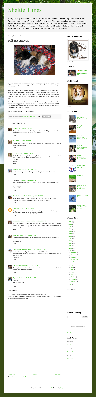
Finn (14, 128)
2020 (70, 231)
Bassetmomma (17, 265)
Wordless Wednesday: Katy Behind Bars (82, 147)
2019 (70, 234)
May (72, 272)
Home (35, 374)
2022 (70, 226)
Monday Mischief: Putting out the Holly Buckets (82, 187)
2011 (70, 284)
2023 (70, 224)
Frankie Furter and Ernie (20, 196)
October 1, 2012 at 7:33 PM (35, 196)
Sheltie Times (25, 9)
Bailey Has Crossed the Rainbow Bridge (81, 157)
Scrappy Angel (17, 235)
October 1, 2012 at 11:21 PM (30, 235)
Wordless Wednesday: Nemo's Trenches (82, 137)
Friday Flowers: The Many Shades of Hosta (82, 207)
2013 (70, 248)
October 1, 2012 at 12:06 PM (24, 128)
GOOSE (15, 153)
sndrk (51, 388)
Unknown (16, 208)
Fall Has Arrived (74, 262)
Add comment (13, 290)
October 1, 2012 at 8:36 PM (38, 221)
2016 (70, 241)
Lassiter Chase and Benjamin (21, 221)
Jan (14, 141)
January (73, 281)
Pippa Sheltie (17, 278)
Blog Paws (70, 345)
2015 (70, 243)
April (72, 274)
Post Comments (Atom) (22, 377)
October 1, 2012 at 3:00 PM (25, 153)
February (73, 279)
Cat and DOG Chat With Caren (22, 249)
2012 (70, 250)
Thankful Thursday (72, 352)
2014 (70, 246)
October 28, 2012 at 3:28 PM (29, 278)
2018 (70, 236)
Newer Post (12, 374)
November (74, 255)
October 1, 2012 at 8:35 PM (26, 208)
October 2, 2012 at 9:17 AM (38, 249)
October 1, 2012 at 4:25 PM (29, 169)
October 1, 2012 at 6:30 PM (28, 180)
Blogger (62, 388)
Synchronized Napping (81, 166)
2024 (70, 222)
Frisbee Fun (80, 175)
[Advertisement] (34, 358)
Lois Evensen (17, 169)
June (72, 269)
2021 (70, 229)
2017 (70, 238)
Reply (14, 135)
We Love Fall (74, 259)
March (73, 277)
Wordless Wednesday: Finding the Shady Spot (82, 118)
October (73, 257)
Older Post (58, 374)
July (72, 267)
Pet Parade (70, 359)
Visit (73, 332)
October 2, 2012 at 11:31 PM (30, 265)
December (74, 252)
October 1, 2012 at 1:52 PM (23, 141)
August (73, 265)
